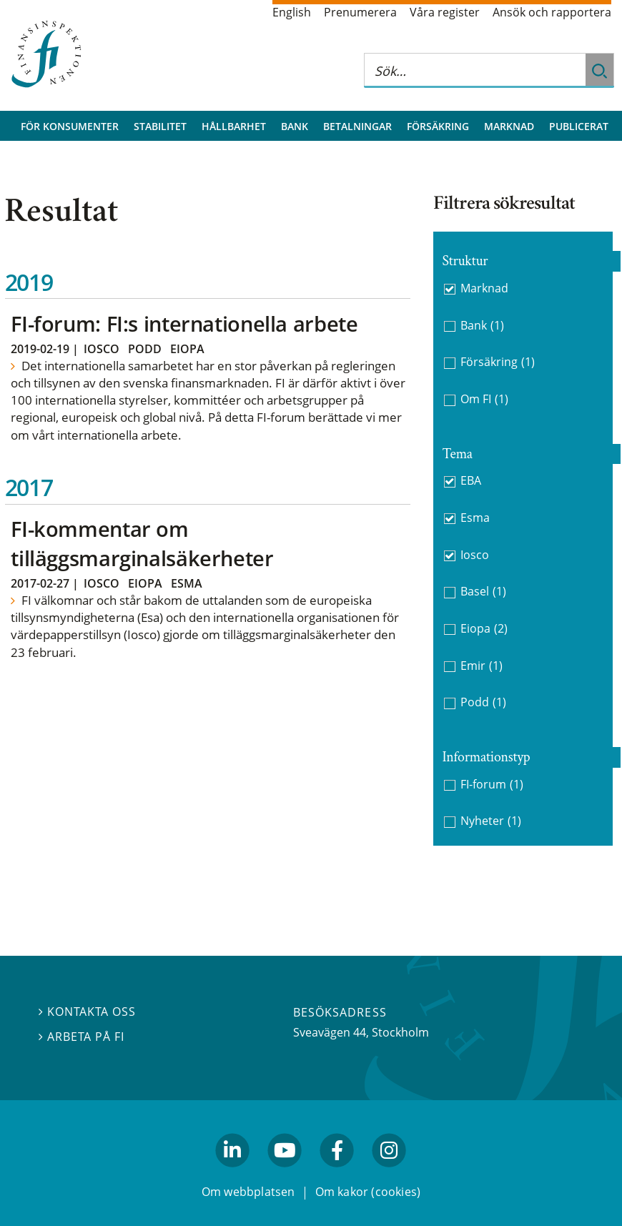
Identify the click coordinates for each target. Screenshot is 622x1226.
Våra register (445, 12)
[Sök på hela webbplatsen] (475, 70)
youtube (284, 1174)
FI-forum (491, 784)
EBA (470, 480)
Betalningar (357, 126)
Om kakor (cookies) (367, 1192)
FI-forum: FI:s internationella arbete (184, 323)
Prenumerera (360, 12)
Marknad (509, 126)
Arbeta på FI (81, 1036)
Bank (294, 126)
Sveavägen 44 (329, 1032)
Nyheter (490, 821)
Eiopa (187, 349)
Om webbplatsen (248, 1192)
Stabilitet (160, 126)
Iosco (101, 349)
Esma (186, 583)
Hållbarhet (234, 126)
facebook (337, 1174)
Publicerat (578, 126)
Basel (483, 591)
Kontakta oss (87, 1011)
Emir (481, 666)
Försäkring (438, 126)
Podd (145, 349)
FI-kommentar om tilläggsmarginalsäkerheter (142, 543)
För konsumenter (70, 126)
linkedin (232, 1174)
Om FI (484, 399)
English (291, 12)
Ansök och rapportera (552, 12)
